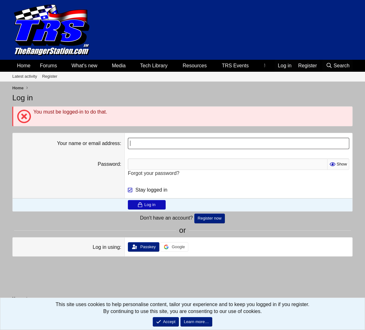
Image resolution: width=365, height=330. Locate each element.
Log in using (106, 247)
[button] (62, 66)
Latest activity (24, 76)
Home (24, 65)
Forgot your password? (154, 173)
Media (119, 65)
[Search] (337, 66)
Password (109, 164)
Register (49, 76)
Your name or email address (88, 143)
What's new (84, 65)
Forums (48, 65)
